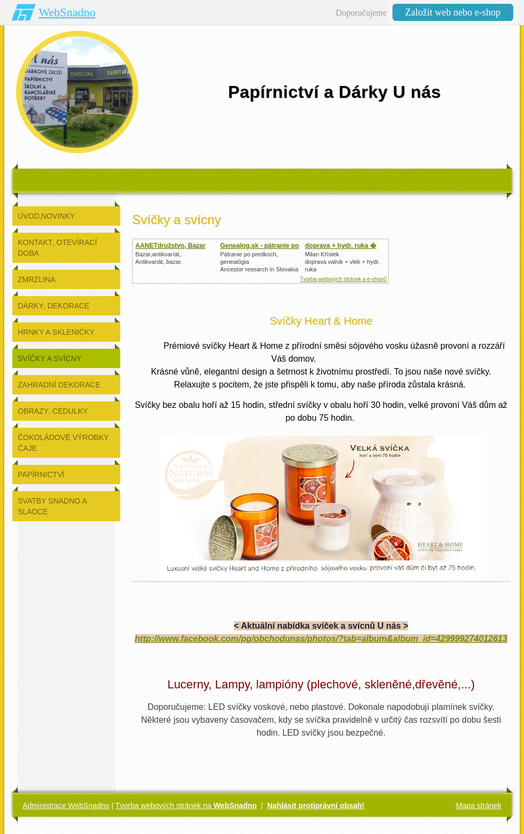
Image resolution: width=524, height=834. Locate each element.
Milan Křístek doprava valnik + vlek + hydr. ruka (342, 261)
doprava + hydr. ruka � (340, 245)
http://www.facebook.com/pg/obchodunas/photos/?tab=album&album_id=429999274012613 (321, 638)
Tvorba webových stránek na (186, 805)
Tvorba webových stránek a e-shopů (343, 279)
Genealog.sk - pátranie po (259, 245)
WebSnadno (67, 12)
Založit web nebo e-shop (452, 12)
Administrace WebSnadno (66, 805)
